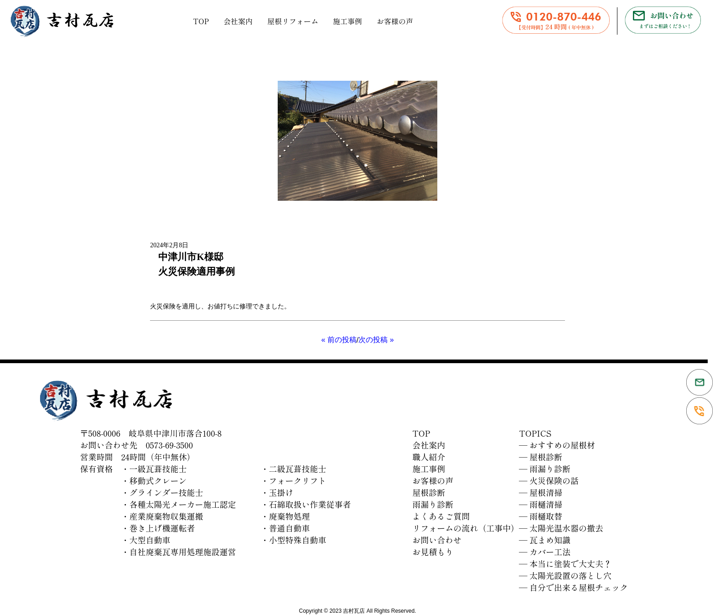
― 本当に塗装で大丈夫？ (565, 563)
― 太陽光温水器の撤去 (561, 528)
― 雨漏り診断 (544, 468)
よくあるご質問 (441, 516)
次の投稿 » (376, 340)
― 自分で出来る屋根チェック (573, 587)
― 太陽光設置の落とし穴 (565, 575)
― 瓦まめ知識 (544, 540)
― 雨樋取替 (540, 516)
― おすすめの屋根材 (557, 445)
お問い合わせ (436, 540)
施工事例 (347, 21)
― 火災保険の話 (549, 480)
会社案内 (238, 21)
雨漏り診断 (432, 504)
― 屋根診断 (540, 457)
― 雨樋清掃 (540, 504)
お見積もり (432, 552)
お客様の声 (395, 21)
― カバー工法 (544, 552)
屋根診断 (428, 492)
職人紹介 (428, 457)
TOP (201, 21)
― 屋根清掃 (540, 492)
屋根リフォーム (292, 21)
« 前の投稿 (338, 340)
